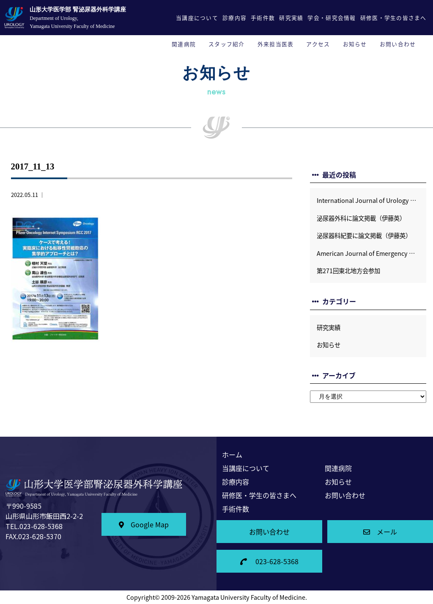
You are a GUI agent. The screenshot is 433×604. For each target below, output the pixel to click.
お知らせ (355, 44)
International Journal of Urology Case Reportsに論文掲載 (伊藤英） (371, 200)
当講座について (197, 18)
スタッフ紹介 (226, 44)
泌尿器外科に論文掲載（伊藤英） (361, 218)
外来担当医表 (276, 44)
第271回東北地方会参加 (348, 270)
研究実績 (291, 18)
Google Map (144, 524)
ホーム (232, 454)
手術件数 (263, 18)
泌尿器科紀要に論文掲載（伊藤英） (364, 235)
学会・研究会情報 (331, 18)
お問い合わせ (398, 44)
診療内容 (234, 18)
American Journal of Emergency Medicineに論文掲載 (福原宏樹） (371, 253)
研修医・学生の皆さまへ (393, 18)
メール (380, 531)
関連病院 (184, 44)
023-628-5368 (269, 561)
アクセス (318, 44)
